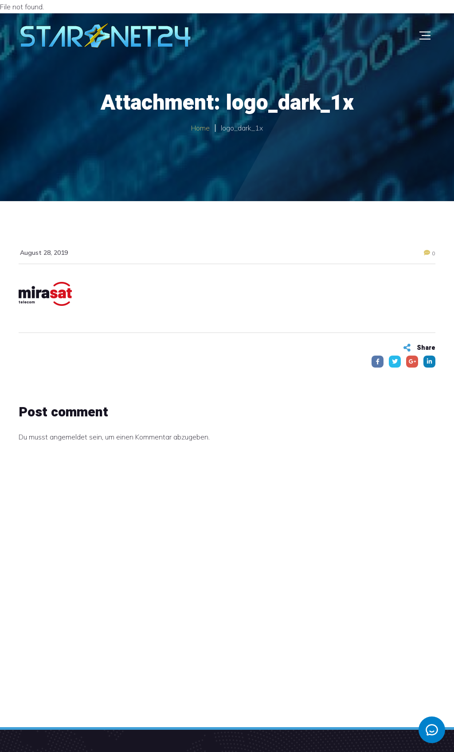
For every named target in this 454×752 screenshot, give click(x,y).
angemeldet (68, 436)
